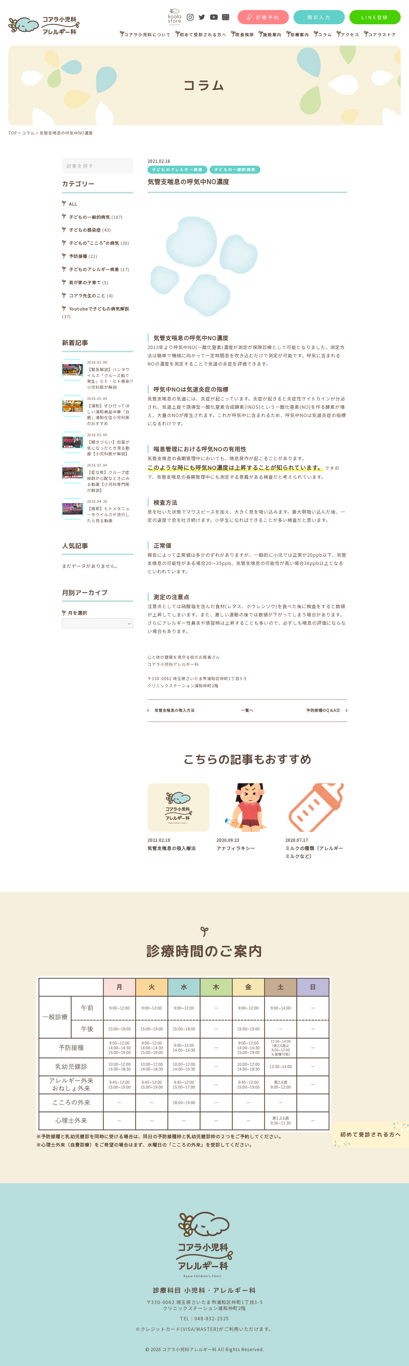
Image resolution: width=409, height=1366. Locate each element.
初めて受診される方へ (203, 35)
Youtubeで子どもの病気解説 (99, 309)
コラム (325, 35)
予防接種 (78, 256)
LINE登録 (375, 17)
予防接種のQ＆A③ (323, 710)
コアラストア (382, 35)
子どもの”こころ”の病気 (94, 243)
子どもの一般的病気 (235, 169)
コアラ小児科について (147, 35)
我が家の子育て (85, 282)
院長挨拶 (244, 35)
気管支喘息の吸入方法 (175, 710)
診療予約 (268, 17)
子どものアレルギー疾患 (177, 169)
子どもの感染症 (85, 230)
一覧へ (247, 710)
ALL (73, 204)
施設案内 (272, 35)
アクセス (350, 35)
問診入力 (319, 17)
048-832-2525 (212, 1318)
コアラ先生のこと (87, 296)
